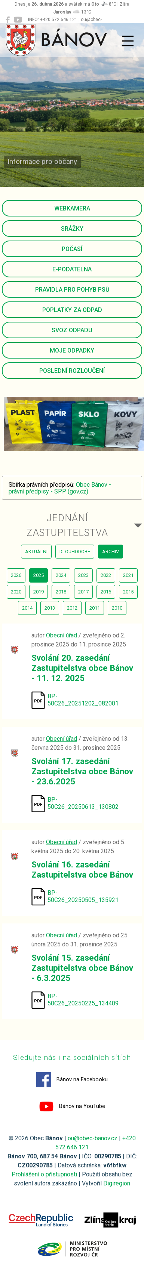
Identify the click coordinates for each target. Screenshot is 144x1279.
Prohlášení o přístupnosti (44, 1174)
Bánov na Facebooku (72, 1079)
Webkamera (72, 208)
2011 (94, 608)
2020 (16, 592)
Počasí (72, 249)
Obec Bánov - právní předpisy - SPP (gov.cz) (60, 488)
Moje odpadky (72, 350)
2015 (128, 592)
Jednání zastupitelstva (67, 525)
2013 (50, 608)
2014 (27, 608)
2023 (83, 575)
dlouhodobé (74, 551)
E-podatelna (72, 269)
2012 (72, 608)
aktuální (36, 551)
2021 (128, 575)
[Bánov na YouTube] (17, 19)
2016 (106, 592)
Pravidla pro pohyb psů (72, 289)
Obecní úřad (61, 635)
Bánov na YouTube (72, 1106)
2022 (106, 575)
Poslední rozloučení (72, 370)
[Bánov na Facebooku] (8, 19)
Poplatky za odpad (72, 309)
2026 (16, 575)
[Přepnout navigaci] (128, 41)
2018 (61, 592)
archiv (110, 551)
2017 (83, 592)
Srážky (72, 228)
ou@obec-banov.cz (92, 1138)
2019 (38, 592)
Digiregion (116, 1183)
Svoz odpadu (72, 330)
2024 (61, 575)
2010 (117, 608)
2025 (38, 575)
